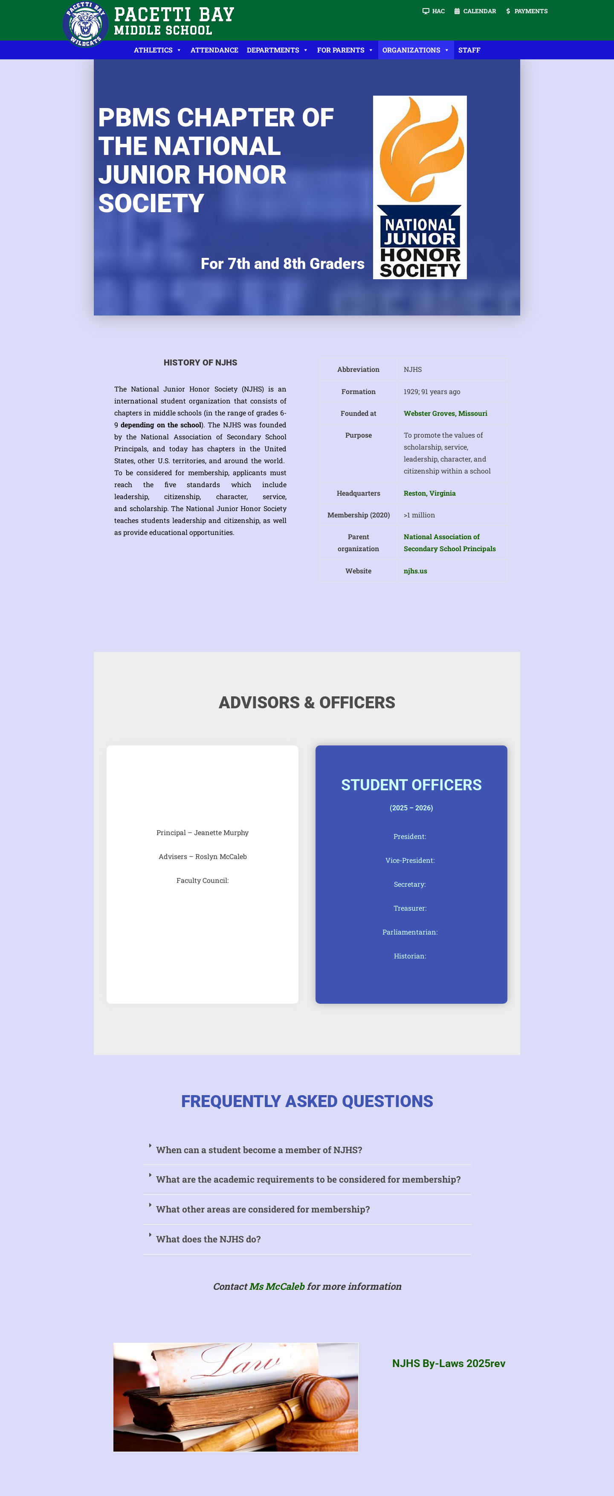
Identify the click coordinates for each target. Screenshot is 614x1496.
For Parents (345, 50)
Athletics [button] (158, 50)
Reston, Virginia (430, 492)
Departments (278, 50)
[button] (307, 1151)
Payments (531, 11)
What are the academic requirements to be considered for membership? (308, 1179)
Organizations (416, 50)
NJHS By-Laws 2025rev (449, 1363)
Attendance (214, 49)
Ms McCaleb (276, 1286)
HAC (438, 11)
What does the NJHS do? (208, 1239)
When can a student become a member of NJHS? (259, 1150)
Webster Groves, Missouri (445, 413)
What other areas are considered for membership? (263, 1209)
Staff (469, 49)
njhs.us (415, 570)
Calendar (479, 11)
